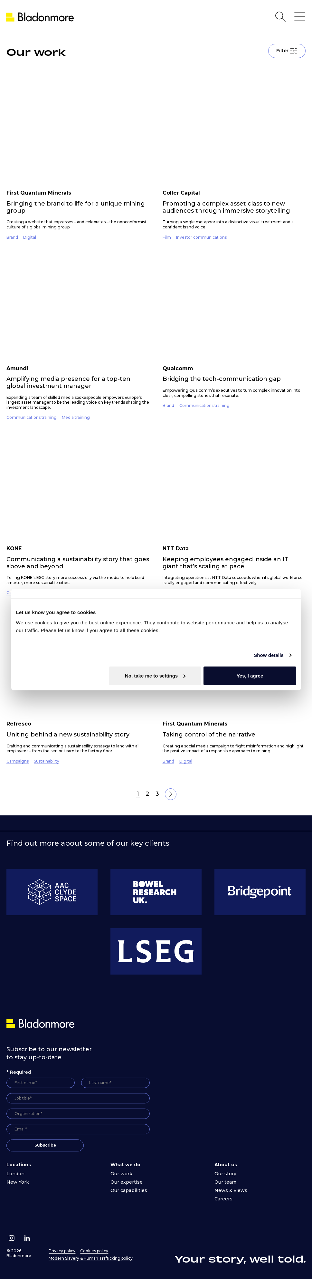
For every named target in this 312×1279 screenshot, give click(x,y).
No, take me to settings (155, 675)
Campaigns (17, 761)
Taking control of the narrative (209, 734)
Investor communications (201, 237)
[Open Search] (280, 16)
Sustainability (46, 761)
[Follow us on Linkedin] (27, 1238)
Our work (121, 1174)
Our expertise (126, 1182)
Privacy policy (62, 1250)
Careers (223, 1199)
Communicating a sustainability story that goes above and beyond (77, 563)
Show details (269, 655)
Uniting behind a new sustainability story (67, 734)
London (15, 1174)
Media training (76, 417)
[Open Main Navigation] (299, 16)
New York (17, 1182)
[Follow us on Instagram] (11, 1238)
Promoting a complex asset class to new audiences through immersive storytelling (226, 207)
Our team (225, 1182)
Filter (287, 51)
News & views (230, 1190)
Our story (225, 1174)
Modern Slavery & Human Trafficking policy (91, 1258)
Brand (12, 237)
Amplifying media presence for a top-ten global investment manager (68, 382)
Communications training (31, 417)
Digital (29, 237)
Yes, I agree (250, 675)
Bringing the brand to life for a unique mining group (75, 207)
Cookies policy (94, 1250)
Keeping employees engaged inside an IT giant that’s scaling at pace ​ (225, 563)
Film (167, 237)
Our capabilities (128, 1190)
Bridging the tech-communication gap (222, 378)
